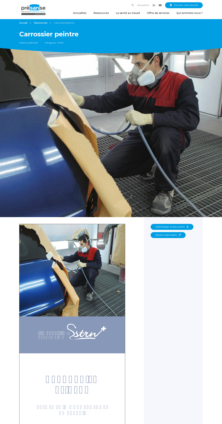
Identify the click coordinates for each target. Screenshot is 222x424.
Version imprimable (168, 235)
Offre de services (158, 13)
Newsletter (143, 5)
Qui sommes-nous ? (189, 13)
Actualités (79, 13)
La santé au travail (128, 13)
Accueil (23, 23)
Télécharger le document (172, 226)
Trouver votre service (184, 5)
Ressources (101, 13)
